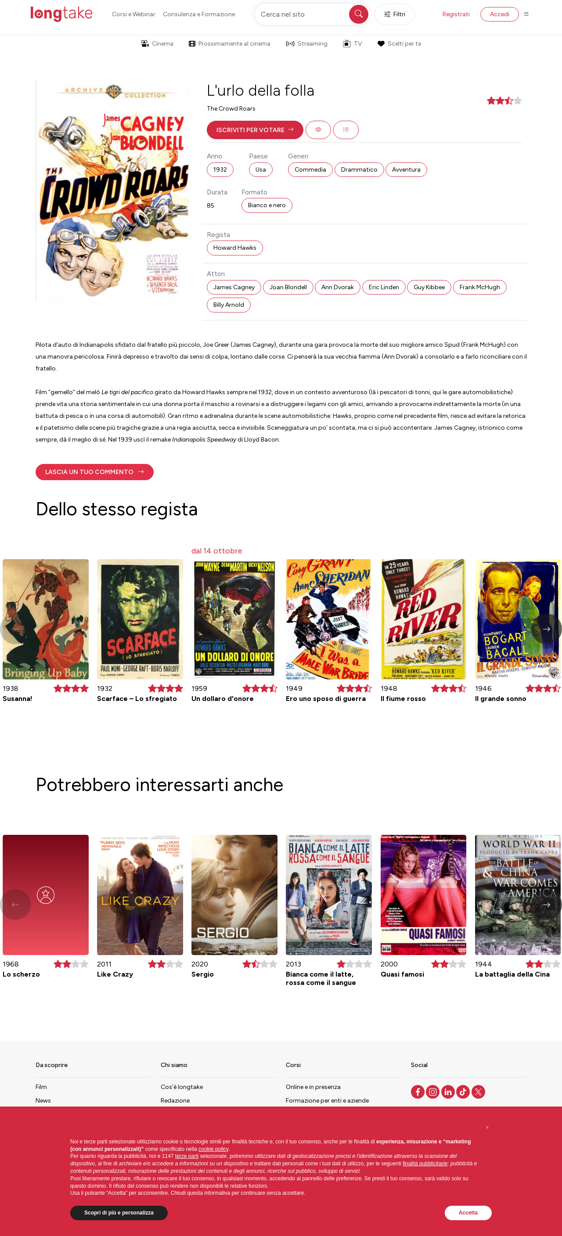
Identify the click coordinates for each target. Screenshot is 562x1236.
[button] (255, 130)
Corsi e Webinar (133, 14)
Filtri (394, 14)
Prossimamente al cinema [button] (229, 43)
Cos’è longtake (182, 1087)
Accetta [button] (468, 1213)
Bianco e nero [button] (267, 205)
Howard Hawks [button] (234, 248)
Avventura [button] (406, 169)
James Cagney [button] (234, 287)
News (43, 1100)
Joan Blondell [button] (288, 287)
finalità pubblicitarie (425, 1164)
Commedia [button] (310, 169)
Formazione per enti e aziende (327, 1100)
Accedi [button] (499, 14)
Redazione (175, 1100)
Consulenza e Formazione (199, 14)
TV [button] (352, 43)
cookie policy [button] (213, 1149)
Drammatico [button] (359, 169)
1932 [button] (220, 169)
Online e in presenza (313, 1087)
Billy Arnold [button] (228, 305)
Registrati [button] (456, 14)
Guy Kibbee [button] (429, 287)
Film (41, 1087)
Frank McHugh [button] (480, 287)
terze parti (186, 1156)
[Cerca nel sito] (312, 14)
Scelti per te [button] (399, 43)
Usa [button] (261, 169)
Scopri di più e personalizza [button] (119, 1213)
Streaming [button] (307, 43)
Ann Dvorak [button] (337, 287)
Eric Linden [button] (384, 287)
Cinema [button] (157, 43)
